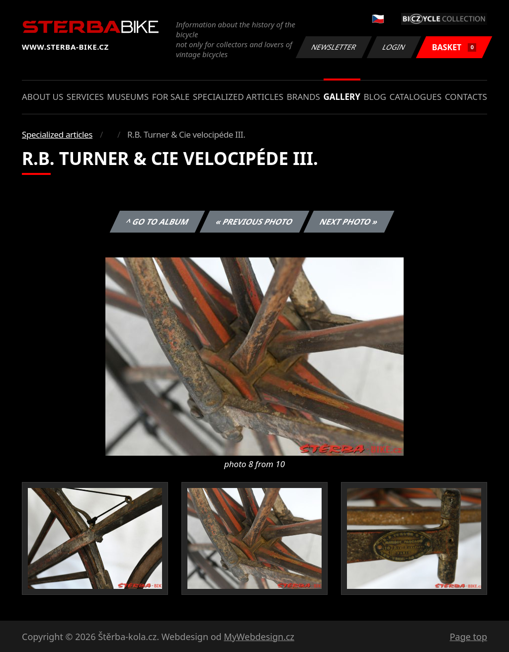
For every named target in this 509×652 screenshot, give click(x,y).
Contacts (466, 96)
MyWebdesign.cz (259, 637)
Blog (375, 96)
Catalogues (415, 96)
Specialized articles (238, 96)
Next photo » (349, 221)
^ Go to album (157, 221)
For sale (171, 96)
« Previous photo (254, 221)
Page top (468, 637)
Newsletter (333, 47)
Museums (128, 96)
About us (42, 96)
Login (394, 47)
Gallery (342, 96)
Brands (303, 96)
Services (85, 96)
